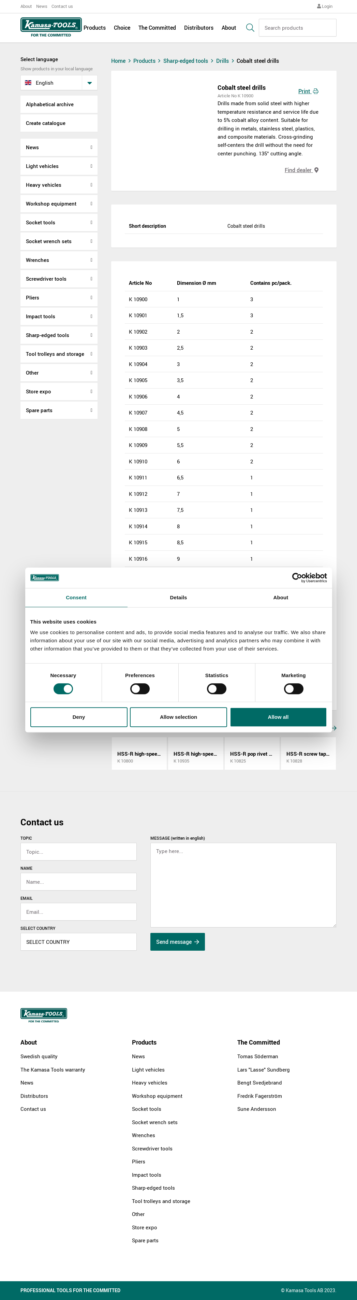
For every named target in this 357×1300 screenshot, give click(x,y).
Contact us (62, 6)
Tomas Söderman (257, 1056)
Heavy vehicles (43, 184)
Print (308, 91)
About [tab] (280, 597)
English (39, 82)
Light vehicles (42, 166)
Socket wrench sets (49, 241)
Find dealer (301, 170)
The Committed (157, 28)
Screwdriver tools (46, 278)
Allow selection (178, 717)
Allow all (278, 717)
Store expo (38, 391)
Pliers (32, 297)
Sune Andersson (256, 1108)
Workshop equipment (51, 203)
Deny (79, 717)
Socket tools (40, 222)
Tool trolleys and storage (55, 353)
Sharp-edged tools (47, 335)
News (41, 6)
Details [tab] (178, 597)
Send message (177, 942)
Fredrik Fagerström (259, 1095)
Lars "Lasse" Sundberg (263, 1069)
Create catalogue (45, 123)
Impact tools (40, 316)
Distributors (198, 28)
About (26, 6)
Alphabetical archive (50, 104)
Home (121, 61)
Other (32, 372)
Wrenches (37, 259)
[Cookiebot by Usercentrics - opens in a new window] (297, 578)
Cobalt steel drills (258, 61)
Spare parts (39, 410)
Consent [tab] (76, 597)
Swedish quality (39, 1056)
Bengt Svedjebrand (259, 1082)
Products (95, 28)
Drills (226, 61)
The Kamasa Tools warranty (52, 1069)
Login (324, 6)
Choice (122, 28)
